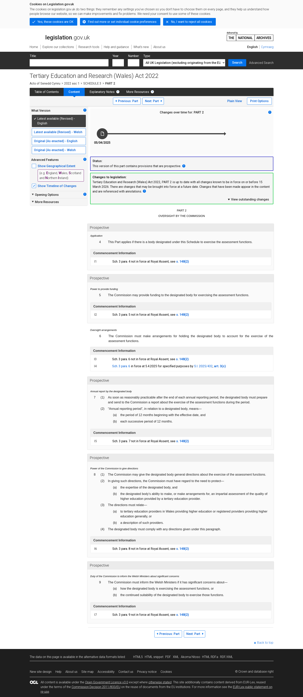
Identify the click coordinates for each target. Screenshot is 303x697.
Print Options (259, 101)
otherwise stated (159, 682)
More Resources (137, 92)
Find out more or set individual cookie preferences (122, 22)
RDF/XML (226, 657)
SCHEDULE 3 (92, 83)
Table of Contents (47, 92)
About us (71, 672)
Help (58, 672)
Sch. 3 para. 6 (121, 366)
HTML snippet (154, 657)
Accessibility (106, 672)
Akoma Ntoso (190, 657)
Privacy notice (147, 672)
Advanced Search (261, 63)
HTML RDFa (210, 657)
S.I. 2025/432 (203, 366)
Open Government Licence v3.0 (106, 682)
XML (176, 657)
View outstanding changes (248, 199)
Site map (87, 672)
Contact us (125, 672)
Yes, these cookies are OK (55, 22)
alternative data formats (100, 657)
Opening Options (45, 195)
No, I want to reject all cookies (191, 22)
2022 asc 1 (71, 83)
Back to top (265, 642)
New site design (41, 672)
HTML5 (138, 657)
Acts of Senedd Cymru (45, 83)
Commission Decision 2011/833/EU (96, 687)
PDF (168, 657)
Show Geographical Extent (56, 166)
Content (74, 92)
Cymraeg (267, 47)
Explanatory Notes (102, 92)
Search (237, 62)
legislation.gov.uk (60, 36)
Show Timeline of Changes (57, 186)
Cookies (166, 672)
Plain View (234, 101)
